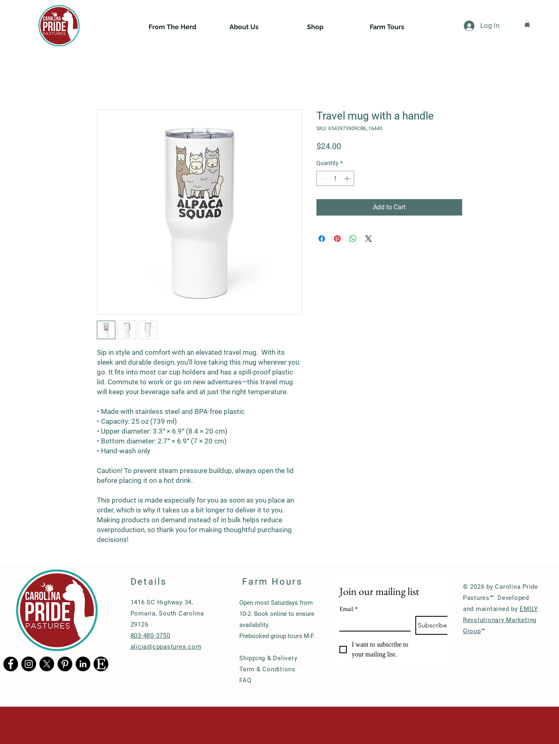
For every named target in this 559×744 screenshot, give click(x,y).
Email (348, 609)
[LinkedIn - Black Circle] (83, 664)
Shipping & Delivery (268, 658)
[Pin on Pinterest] (337, 238)
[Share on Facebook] (322, 238)
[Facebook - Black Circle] (10, 664)
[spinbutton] (335, 178)
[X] (46, 664)
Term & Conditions (267, 669)
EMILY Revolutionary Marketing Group (500, 620)
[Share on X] (368, 238)
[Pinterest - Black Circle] (64, 664)
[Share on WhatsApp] (353, 238)
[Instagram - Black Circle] (28, 664)
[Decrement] (323, 178)
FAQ (245, 680)
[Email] (372, 623)
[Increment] (348, 178)
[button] (527, 24)
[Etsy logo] (101, 664)
